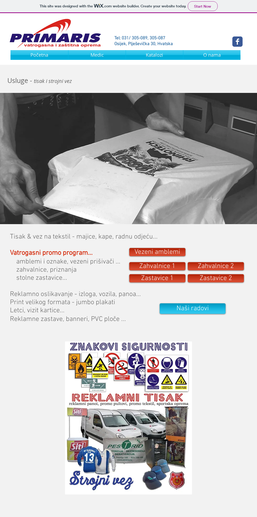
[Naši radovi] (193, 308)
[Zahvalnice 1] (157, 266)
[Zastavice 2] (216, 278)
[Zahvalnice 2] (216, 266)
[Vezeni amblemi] (157, 252)
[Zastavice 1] (157, 278)
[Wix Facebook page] (237, 41)
